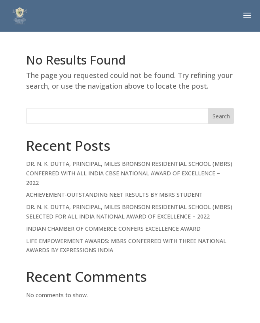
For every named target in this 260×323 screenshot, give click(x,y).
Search (221, 116)
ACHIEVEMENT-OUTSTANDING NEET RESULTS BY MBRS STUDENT (114, 194)
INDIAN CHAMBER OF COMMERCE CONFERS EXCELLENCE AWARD (113, 228)
